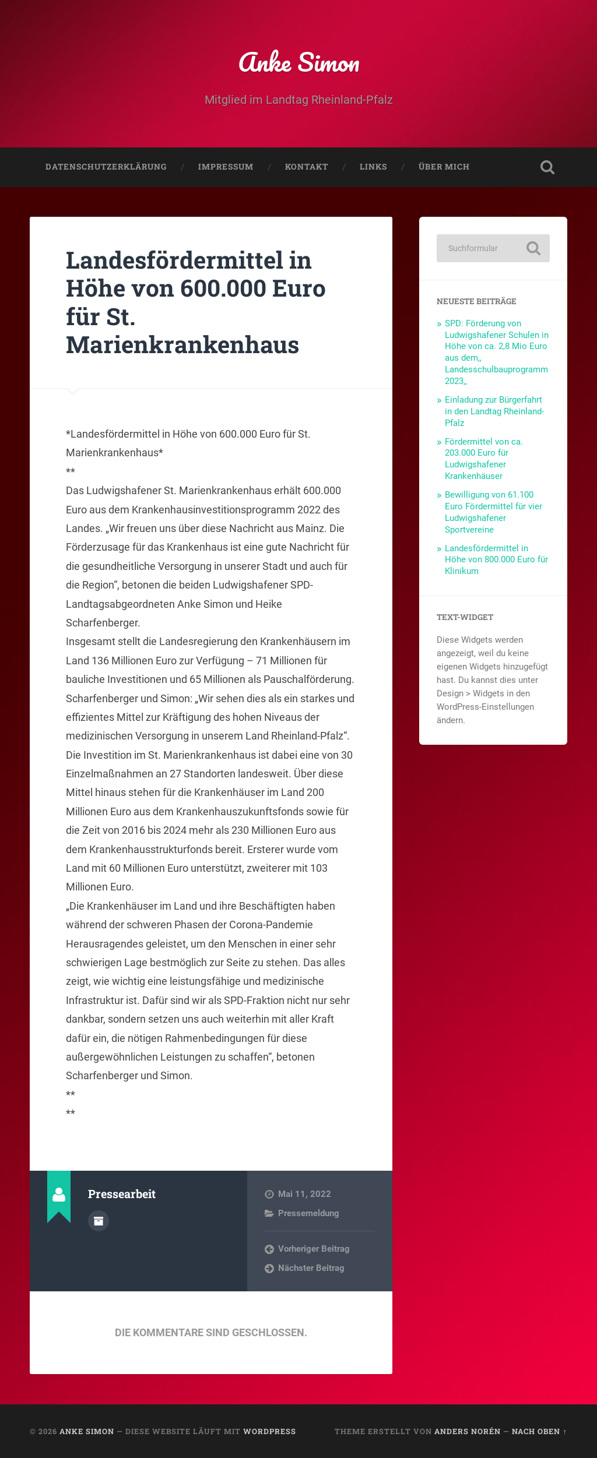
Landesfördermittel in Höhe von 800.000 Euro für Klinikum (496, 560)
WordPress (269, 1431)
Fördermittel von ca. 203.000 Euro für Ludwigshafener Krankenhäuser (484, 459)
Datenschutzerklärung (106, 166)
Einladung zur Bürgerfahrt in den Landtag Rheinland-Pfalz (494, 411)
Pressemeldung (308, 1213)
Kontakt (306, 166)
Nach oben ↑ (539, 1431)
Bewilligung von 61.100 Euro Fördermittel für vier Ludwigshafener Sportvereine (493, 512)
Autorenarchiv (98, 1220)
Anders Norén (467, 1431)
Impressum (226, 166)
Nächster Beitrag (311, 1268)
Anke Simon (299, 61)
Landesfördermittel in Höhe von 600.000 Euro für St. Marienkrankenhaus (196, 302)
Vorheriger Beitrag (314, 1249)
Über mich (444, 166)
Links (373, 166)
